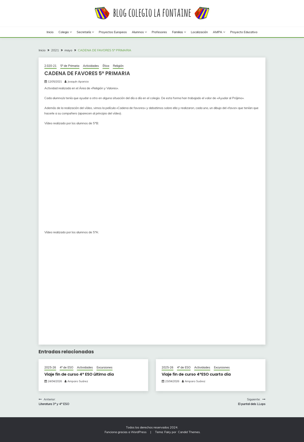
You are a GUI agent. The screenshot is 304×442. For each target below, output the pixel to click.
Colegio (64, 32)
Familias (177, 32)
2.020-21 (50, 66)
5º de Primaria (69, 66)
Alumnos (138, 32)
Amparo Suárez (77, 381)
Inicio (50, 32)
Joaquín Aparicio (78, 81)
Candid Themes (189, 432)
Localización (199, 32)
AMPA (217, 32)
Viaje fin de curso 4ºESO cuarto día (196, 374)
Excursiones (104, 367)
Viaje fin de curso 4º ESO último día (79, 374)
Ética (106, 66)
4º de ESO (66, 367)
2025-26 (50, 367)
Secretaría (84, 32)
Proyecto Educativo (243, 32)
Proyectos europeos (113, 32)
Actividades (91, 66)
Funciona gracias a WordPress (125, 432)
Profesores (159, 32)
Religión (118, 66)
